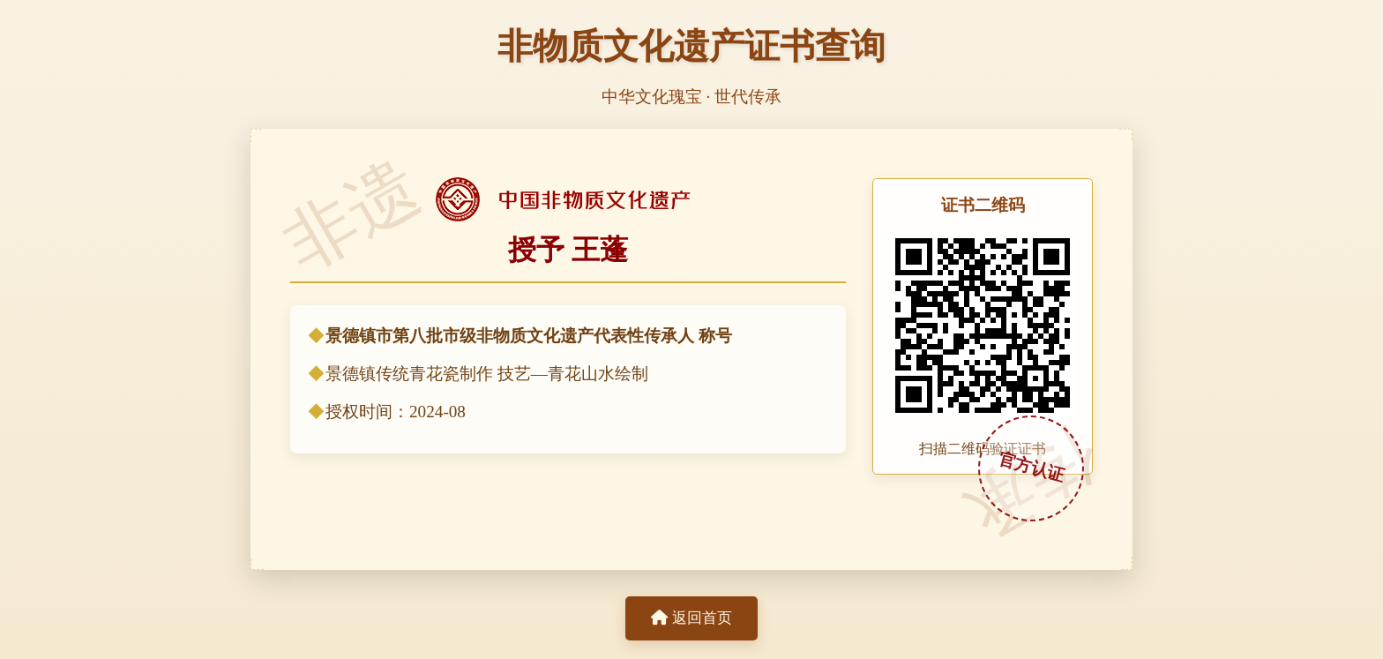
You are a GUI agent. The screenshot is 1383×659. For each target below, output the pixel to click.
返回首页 (691, 618)
